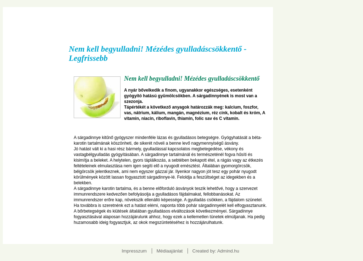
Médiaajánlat (169, 251)
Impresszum (134, 251)
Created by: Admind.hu (215, 251)
